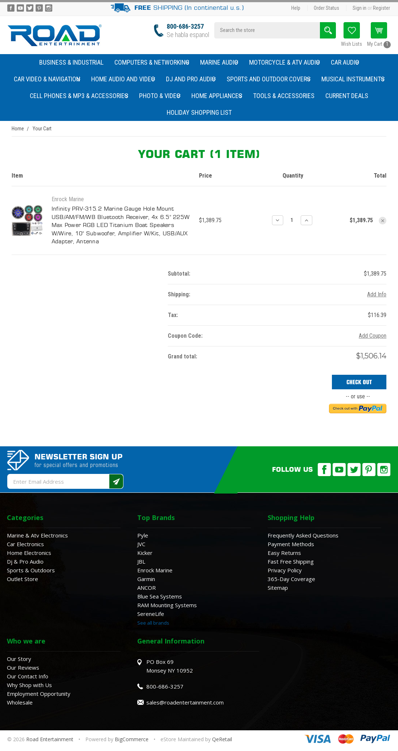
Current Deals (346, 96)
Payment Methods (291, 544)
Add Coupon (372, 335)
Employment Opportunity (38, 693)
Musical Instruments (353, 79)
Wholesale (20, 702)
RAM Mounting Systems (167, 605)
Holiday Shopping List (199, 112)
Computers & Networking (151, 62)
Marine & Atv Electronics (37, 535)
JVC (141, 544)
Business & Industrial (71, 62)
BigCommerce (132, 739)
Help (295, 8)
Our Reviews (23, 667)
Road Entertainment (50, 739)
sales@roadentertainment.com (185, 702)
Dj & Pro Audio (25, 561)
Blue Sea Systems (159, 596)
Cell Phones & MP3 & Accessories (79, 96)
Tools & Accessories (283, 96)
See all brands (153, 623)
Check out (359, 382)
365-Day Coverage (291, 578)
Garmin (146, 578)
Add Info (376, 294)
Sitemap (278, 587)
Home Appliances (216, 96)
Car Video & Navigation (47, 79)
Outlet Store (22, 578)
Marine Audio (219, 62)
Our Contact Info (27, 676)
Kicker (145, 552)
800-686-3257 (185, 26)
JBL (141, 561)
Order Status (326, 8)
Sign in (359, 8)
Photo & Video (159, 96)
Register (381, 8)
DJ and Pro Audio (191, 79)
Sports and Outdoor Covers (268, 79)
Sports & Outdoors (31, 570)
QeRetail (222, 739)
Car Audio (345, 62)
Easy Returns (284, 552)
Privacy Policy (285, 570)
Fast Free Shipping (291, 561)
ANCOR (146, 587)
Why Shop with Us (29, 685)
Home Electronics (29, 552)
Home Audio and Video (123, 79)
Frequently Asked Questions (303, 535)
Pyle (142, 535)
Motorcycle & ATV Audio (284, 62)
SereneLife (150, 613)
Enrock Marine (154, 570)
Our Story (19, 658)
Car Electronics (25, 544)
